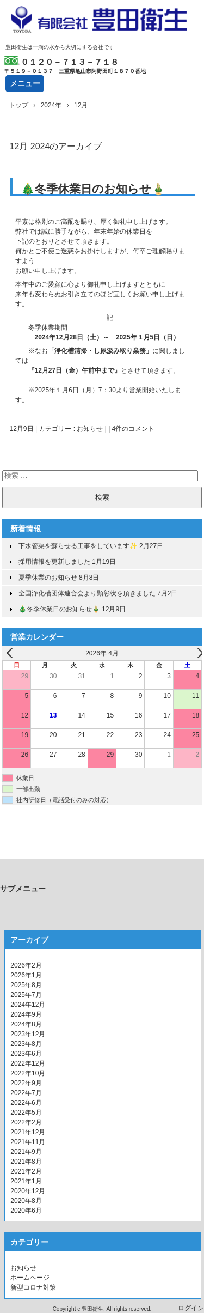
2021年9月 (25, 1152)
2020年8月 (25, 1201)
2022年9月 (25, 1083)
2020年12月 (27, 1191)
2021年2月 (25, 1171)
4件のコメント (133, 429)
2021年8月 (25, 1161)
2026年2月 (25, 965)
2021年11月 (27, 1142)
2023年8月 (25, 1044)
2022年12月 (27, 1063)
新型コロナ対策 (33, 1287)
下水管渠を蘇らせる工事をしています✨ (78, 546)
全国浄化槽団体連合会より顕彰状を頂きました (87, 593)
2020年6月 (25, 1210)
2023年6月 (25, 1053)
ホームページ (30, 1277)
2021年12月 (27, 1132)
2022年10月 (27, 1073)
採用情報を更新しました (54, 562)
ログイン (191, 1308)
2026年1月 (25, 975)
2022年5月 (25, 1112)
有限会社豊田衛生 (101, 19)
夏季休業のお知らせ (47, 577)
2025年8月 (25, 985)
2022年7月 (25, 1093)
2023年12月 (27, 1034)
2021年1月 (25, 1181)
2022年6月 (25, 1103)
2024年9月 (25, 1014)
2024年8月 (25, 1024)
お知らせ (90, 429)
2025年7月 (25, 995)
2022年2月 (25, 1122)
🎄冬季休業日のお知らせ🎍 (93, 189)
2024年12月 (27, 1004)
